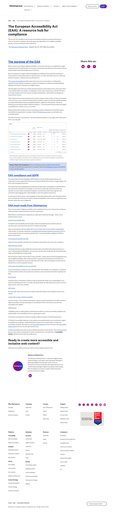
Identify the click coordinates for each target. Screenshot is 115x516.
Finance (28, 450)
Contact (28, 415)
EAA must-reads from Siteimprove (27, 205)
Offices (45, 415)
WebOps (28, 484)
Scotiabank (63, 435)
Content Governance (13, 490)
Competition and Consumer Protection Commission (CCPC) (47, 231)
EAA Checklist (12, 277)
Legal (14, 503)
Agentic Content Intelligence (69, 6)
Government (29, 439)
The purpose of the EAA (24, 62)
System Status (64, 422)
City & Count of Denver (66, 447)
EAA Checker (11, 288)
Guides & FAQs (64, 411)
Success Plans (64, 415)
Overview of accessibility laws (16, 220)
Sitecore (45, 443)
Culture (45, 411)
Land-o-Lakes (63, 462)
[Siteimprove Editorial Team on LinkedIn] (30, 375)
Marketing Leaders (30, 469)
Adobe (44, 439)
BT (61, 469)
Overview (10, 407)
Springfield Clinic (64, 443)
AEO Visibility (11, 464)
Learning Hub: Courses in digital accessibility (20, 297)
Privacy (10, 503)
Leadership (28, 407)
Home (9, 20)
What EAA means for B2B (15, 245)
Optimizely (45, 435)
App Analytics (12, 457)
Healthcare (28, 446)
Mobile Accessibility (13, 442)
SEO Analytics (12, 472)
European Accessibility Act (18, 81)
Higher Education (30, 442)
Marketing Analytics (13, 450)
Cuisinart (62, 454)
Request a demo (92, 6)
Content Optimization (13, 483)
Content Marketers (30, 472)
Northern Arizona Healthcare (67, 439)
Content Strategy (12, 487)
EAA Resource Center (44, 112)
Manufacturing (29, 454)
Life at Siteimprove (48, 407)
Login (103, 6)
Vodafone (62, 465)
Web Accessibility (12, 439)
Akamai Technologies (65, 458)
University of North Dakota (67, 450)
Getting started (64, 407)
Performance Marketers (32, 476)
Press (27, 411)
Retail (27, 458)
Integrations (11, 411)
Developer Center (64, 419)
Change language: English (95, 504)
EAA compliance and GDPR (23, 175)
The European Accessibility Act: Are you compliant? (22, 266)
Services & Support (13, 415)
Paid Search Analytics (13, 453)
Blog (14, 20)
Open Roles (46, 419)
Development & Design (31, 480)
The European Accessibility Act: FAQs (18, 239)
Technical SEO (12, 468)
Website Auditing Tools (14, 476)
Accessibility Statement (39, 324)
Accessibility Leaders (31, 465)
